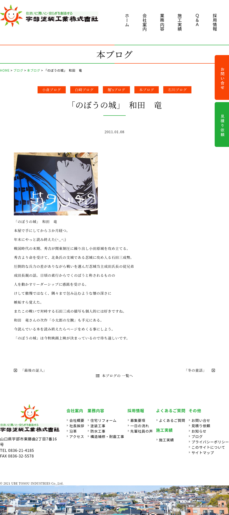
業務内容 (162, 22)
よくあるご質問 (172, 420)
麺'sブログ (116, 89)
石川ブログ (177, 89)
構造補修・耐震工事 (107, 436)
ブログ (197, 436)
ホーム (127, 20)
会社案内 (145, 22)
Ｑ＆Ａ (197, 20)
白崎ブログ (84, 89)
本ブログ (146, 89)
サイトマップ (202, 452)
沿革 (73, 431)
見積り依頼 (200, 425)
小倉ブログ (51, 89)
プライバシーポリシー (210, 441)
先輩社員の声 (141, 431)
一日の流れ (139, 425)
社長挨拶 (76, 425)
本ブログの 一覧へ (114, 375)
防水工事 (97, 431)
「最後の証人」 (31, 370)
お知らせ (198, 431)
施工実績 (180, 22)
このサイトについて (208, 447)
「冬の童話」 (199, 370)
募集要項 (137, 420)
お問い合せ (200, 420)
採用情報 (215, 22)
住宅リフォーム (103, 420)
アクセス (76, 436)
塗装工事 (97, 425)
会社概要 (76, 420)
